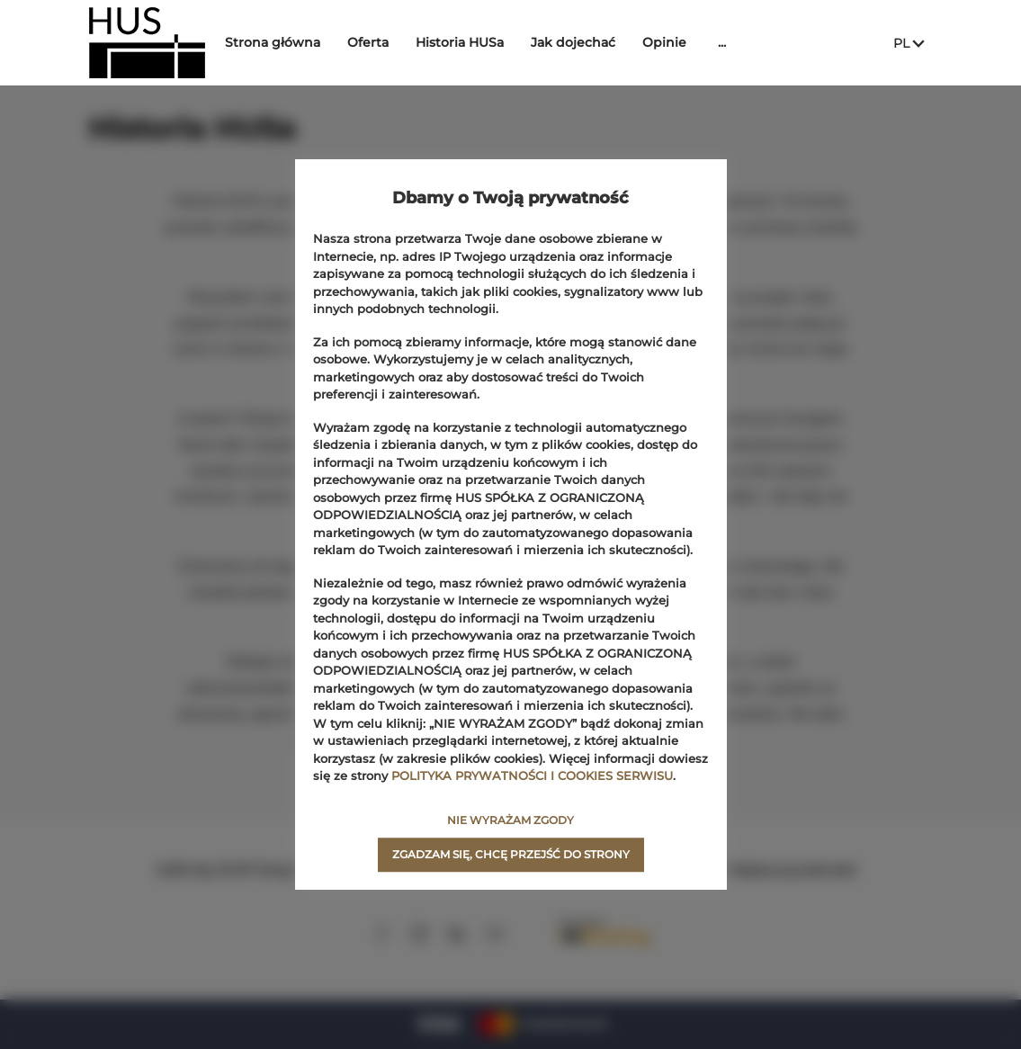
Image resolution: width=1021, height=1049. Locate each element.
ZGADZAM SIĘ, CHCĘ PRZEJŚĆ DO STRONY (511, 854)
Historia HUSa (469, 42)
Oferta (377, 42)
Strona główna (281, 42)
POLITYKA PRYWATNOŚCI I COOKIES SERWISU (532, 775)
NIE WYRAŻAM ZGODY (510, 820)
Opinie (673, 42)
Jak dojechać (582, 42)
